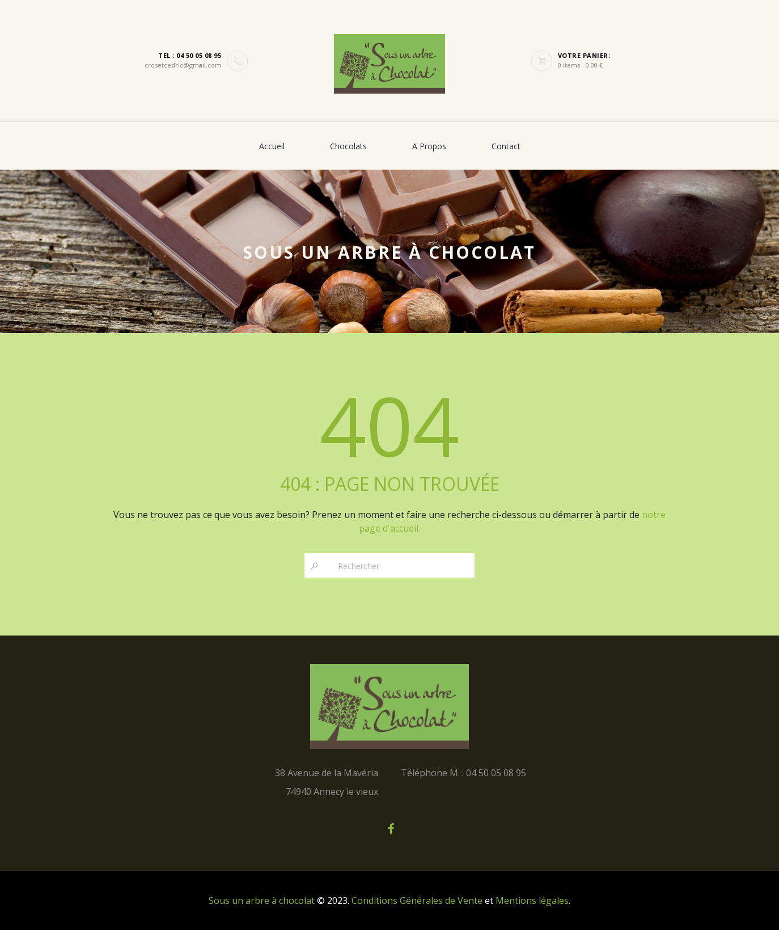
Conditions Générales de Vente (417, 900)
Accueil (272, 146)
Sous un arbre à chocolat (262, 900)
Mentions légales (532, 900)
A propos (429, 146)
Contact (506, 146)
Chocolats (348, 146)
